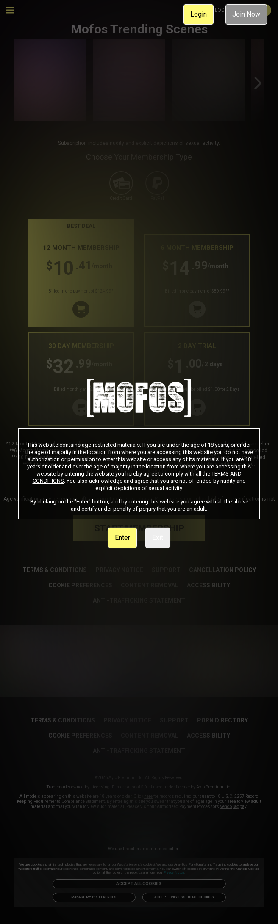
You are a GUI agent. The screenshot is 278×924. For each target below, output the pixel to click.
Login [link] (198, 14)
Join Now (246, 14)
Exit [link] (157, 538)
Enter (122, 538)
